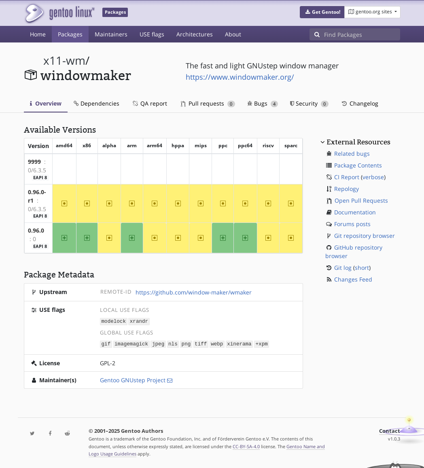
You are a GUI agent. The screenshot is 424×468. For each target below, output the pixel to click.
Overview (45, 103)
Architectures (194, 34)
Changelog (359, 103)
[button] (322, 12)
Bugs (262, 103)
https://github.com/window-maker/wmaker (194, 292)
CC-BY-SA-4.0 (246, 446)
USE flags (152, 34)
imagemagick (131, 343)
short (362, 267)
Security (309, 103)
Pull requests (208, 103)
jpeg (158, 343)
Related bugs (352, 153)
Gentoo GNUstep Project (132, 379)
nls (173, 343)
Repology (346, 189)
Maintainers (111, 34)
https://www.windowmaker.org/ (240, 77)
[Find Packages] (362, 34)
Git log (343, 267)
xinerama (239, 343)
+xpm (261, 343)
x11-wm (64, 60)
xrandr (139, 321)
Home (38, 34)
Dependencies (96, 103)
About (233, 34)
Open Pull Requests (361, 200)
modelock (114, 321)
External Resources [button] (358, 142)
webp (217, 343)
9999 (34, 161)
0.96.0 (36, 230)
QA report (149, 103)
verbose (373, 177)
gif (106, 343)
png (186, 343)
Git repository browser (364, 235)
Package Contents (358, 165)
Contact (389, 430)
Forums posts (352, 224)
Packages (70, 34)
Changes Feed (353, 279)
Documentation (355, 212)
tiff (201, 343)
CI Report (346, 177)
